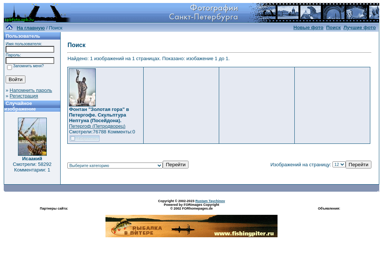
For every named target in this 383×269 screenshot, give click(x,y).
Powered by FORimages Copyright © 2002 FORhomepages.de (191, 206)
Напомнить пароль (31, 90)
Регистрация (24, 96)
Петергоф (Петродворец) (97, 126)
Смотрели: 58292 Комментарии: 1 (32, 167)
